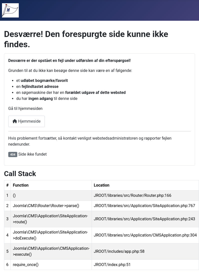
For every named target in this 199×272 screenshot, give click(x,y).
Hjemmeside (27, 121)
